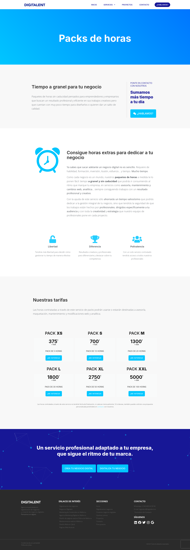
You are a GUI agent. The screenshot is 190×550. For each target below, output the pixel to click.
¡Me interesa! (53, 358)
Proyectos (127, 4)
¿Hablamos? (162, 4)
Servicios (109, 5)
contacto (101, 407)
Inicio (94, 4)
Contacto (144, 4)
